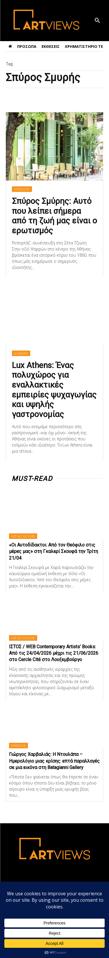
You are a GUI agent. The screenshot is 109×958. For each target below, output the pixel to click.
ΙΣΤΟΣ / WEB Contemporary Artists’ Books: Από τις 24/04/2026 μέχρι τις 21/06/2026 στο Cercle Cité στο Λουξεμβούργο (53, 653)
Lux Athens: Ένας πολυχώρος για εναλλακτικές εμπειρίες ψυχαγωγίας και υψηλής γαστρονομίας (54, 389)
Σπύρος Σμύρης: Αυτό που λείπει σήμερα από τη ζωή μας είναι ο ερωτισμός (54, 215)
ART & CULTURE (23, 536)
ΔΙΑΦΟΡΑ (21, 353)
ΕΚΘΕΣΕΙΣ (18, 745)
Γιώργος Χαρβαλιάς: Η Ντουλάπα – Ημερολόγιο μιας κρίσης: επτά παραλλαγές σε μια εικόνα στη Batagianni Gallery (54, 761)
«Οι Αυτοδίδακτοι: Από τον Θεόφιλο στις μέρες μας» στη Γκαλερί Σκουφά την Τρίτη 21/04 (53, 551)
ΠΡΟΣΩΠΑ (22, 189)
